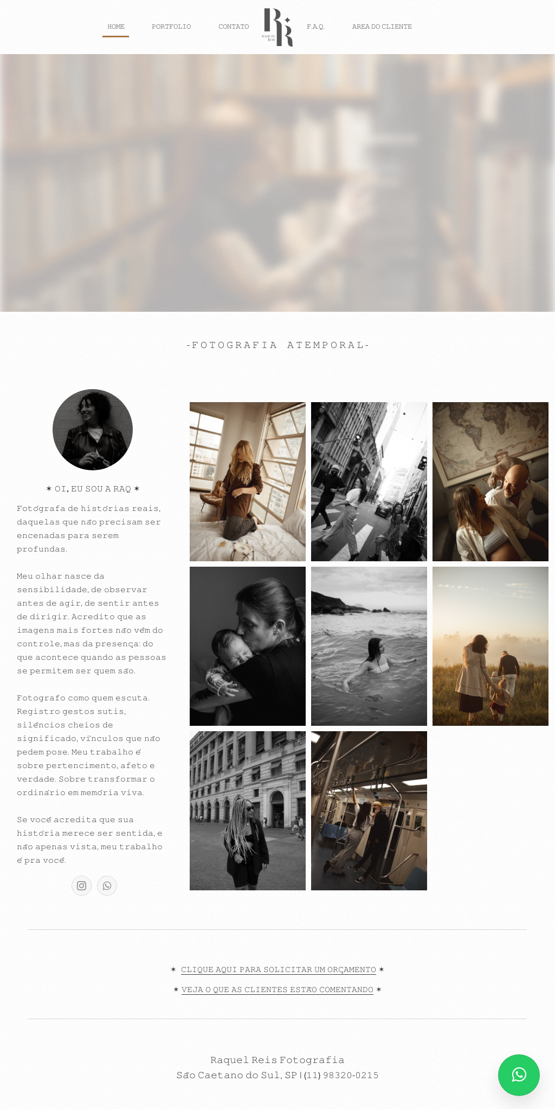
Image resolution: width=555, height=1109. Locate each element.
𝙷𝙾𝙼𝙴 (116, 26)
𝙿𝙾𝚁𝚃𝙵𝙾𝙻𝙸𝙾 (171, 26)
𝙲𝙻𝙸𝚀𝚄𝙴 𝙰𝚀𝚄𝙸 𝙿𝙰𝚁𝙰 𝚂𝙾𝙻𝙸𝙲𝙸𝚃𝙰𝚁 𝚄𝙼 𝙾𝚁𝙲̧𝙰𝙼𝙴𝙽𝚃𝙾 (278, 970)
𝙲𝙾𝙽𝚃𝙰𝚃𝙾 (233, 26)
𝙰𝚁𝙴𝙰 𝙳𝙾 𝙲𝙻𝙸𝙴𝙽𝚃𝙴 (382, 26)
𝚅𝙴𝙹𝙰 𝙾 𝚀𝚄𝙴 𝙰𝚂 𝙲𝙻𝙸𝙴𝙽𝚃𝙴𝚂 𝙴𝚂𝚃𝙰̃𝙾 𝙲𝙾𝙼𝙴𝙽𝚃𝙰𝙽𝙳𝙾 (277, 990)
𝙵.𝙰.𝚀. (316, 26)
